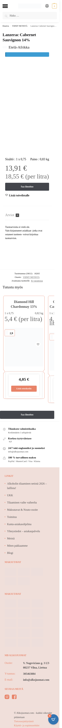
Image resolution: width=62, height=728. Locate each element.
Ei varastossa (37, 280)
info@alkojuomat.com (36, 679)
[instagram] (7, 697)
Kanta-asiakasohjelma (19, 524)
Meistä (11, 538)
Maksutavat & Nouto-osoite (22, 509)
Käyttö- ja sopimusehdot (26, 725)
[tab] (27, 215)
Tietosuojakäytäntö (24, 721)
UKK (10, 495)
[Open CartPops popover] (53, 719)
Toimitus (12, 516)
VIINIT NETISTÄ (19, 26)
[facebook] (14, 697)
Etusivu (6, 26)
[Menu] (8, 6)
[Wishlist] (19, 195)
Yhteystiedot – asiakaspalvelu (23, 531)
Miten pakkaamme (17, 545)
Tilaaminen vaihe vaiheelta (22, 502)
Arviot (12, 215)
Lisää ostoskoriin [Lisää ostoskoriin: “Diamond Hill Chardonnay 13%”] (24, 388)
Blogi (10, 552)
